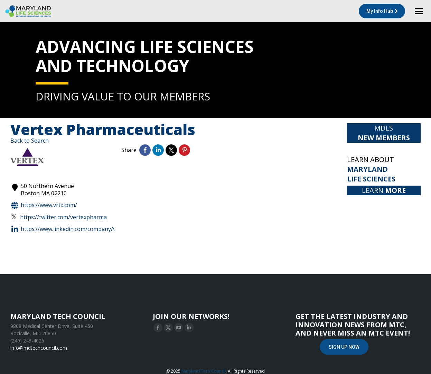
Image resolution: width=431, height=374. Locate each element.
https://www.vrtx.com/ (43, 205)
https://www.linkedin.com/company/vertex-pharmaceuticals (92, 229)
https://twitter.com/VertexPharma (59, 217)
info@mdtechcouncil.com (38, 348)
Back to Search (29, 140)
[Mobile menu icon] (419, 11)
